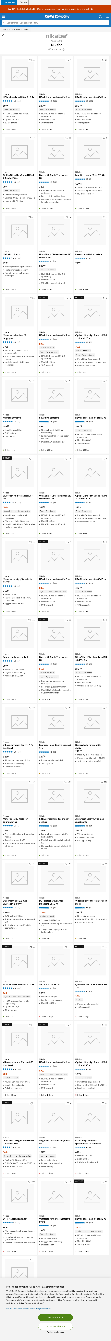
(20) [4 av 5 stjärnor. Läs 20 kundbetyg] (18, 182)
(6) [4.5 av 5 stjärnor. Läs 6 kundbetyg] (18, 826)
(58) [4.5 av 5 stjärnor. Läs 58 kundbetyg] (18, 422)
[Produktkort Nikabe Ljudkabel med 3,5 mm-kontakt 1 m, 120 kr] (91, 961)
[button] (63, 49)
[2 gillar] (105, 542)
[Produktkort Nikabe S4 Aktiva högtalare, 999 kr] (55, 394)
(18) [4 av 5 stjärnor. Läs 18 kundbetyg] (54, 988)
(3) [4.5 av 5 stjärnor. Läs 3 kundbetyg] (90, 258)
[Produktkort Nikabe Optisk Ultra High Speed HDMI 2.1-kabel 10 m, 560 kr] (19, 1117)
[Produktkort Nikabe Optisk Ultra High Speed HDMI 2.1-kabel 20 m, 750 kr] (91, 312)
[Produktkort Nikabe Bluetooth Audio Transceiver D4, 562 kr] (55, 633)
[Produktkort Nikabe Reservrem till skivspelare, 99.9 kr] (91, 231)
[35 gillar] (68, 707)
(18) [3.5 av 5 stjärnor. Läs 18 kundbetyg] (18, 1223)
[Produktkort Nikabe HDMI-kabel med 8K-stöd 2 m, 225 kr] (55, 312)
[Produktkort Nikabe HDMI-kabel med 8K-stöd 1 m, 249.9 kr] (55, 73)
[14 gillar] (68, 217)
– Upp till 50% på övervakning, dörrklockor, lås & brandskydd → (52, 9)
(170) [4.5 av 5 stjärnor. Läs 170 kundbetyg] (55, 422)
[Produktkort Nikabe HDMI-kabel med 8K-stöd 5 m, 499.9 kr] (91, 555)
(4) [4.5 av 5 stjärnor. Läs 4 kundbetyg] (90, 179)
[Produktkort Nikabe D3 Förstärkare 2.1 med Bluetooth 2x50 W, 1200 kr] (55, 877)
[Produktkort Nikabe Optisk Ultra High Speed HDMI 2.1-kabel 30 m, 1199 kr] (91, 1039)
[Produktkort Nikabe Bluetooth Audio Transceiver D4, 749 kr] (55, 151)
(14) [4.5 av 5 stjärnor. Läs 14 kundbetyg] (18, 342)
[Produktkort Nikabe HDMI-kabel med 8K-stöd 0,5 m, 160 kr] (19, 961)
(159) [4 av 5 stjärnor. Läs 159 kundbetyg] (55, 182)
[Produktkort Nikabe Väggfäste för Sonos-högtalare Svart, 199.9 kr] (55, 1195)
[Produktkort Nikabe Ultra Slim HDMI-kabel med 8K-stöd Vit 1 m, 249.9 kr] (55, 231)
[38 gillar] (32, 60)
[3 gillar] (105, 217)
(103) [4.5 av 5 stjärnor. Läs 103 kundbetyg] (19, 752)
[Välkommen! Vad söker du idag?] (57, 22)
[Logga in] (100, 16)
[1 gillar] (105, 298)
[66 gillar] (104, 863)
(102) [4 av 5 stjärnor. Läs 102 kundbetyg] (19, 258)
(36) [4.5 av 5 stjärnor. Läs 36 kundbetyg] (18, 586)
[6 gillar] (32, 1260)
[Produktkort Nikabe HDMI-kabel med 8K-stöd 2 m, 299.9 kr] (91, 73)
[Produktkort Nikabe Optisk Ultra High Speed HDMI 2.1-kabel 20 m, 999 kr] (91, 472)
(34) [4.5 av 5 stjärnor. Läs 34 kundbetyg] (18, 661)
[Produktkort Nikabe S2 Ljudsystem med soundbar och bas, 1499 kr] (55, 795)
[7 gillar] (68, 60)
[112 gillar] (104, 781)
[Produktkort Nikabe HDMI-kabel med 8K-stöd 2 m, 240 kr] (91, 1195)
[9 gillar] (32, 138)
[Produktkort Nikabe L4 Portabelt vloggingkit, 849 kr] (19, 1195)
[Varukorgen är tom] (107, 16)
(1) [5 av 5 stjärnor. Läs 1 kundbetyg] (90, 1147)
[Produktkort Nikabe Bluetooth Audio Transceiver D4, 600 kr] (19, 472)
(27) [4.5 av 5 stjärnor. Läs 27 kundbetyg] (54, 1147)
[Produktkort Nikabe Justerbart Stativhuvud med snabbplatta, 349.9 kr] (91, 795)
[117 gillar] (67, 947)
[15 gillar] (68, 458)
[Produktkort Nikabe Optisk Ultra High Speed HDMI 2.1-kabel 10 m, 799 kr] (19, 151)
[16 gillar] (104, 60)
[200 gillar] (31, 1181)
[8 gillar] (32, 298)
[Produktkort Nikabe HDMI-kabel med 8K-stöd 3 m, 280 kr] (55, 555)
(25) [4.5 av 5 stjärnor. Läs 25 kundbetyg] (54, 502)
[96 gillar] (68, 380)
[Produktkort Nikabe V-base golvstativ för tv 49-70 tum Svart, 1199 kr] (19, 721)
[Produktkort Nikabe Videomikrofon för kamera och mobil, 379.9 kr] (91, 877)
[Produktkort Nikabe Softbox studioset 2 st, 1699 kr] (55, 961)
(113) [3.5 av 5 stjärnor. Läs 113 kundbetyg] (55, 826)
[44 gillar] (68, 138)
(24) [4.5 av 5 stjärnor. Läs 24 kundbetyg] (90, 826)
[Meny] (3, 16)
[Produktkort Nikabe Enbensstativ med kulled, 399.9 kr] (19, 633)
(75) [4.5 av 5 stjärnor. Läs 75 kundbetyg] (18, 908)
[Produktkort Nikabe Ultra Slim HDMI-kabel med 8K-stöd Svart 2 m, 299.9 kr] (19, 1273)
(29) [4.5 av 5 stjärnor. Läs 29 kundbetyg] (54, 261)
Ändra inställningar (55, 1332)
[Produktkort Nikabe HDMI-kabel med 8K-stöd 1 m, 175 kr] (55, 1039)
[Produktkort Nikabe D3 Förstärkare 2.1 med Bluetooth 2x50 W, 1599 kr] (19, 877)
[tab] (9, 2)
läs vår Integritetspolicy (39, 1308)
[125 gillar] (67, 781)
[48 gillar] (104, 1103)
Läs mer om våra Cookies (17, 1308)
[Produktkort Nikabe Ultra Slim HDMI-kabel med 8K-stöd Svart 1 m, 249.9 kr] (55, 472)
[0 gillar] (105, 707)
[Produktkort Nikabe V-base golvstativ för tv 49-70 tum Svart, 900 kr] (19, 1039)
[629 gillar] (31, 217)
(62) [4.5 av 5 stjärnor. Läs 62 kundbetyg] (54, 752)
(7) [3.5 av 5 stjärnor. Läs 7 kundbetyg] (90, 908)
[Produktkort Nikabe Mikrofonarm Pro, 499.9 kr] (19, 394)
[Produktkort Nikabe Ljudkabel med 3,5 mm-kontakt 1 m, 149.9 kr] (55, 721)
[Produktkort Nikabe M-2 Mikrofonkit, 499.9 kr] (19, 231)
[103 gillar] (31, 620)
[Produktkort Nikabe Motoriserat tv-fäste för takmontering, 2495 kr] (19, 795)
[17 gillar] (32, 781)
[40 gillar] (32, 542)
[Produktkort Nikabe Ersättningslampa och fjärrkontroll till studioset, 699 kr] (91, 1117)
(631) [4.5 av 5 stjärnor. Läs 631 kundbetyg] (19, 101)
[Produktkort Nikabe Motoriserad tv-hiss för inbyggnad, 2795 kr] (19, 312)
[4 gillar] (105, 138)
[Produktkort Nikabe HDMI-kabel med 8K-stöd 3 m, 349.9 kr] (91, 394)
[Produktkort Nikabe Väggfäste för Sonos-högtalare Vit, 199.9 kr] (55, 1117)
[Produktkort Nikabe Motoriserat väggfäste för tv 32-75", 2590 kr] (19, 555)
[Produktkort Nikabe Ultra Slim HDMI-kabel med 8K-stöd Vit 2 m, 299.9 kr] (91, 633)
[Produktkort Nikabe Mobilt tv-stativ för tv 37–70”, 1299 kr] (91, 151)
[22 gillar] (104, 1025)
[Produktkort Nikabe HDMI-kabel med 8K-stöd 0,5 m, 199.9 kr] (19, 73)
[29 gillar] (32, 707)
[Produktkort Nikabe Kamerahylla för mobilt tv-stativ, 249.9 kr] (91, 721)
